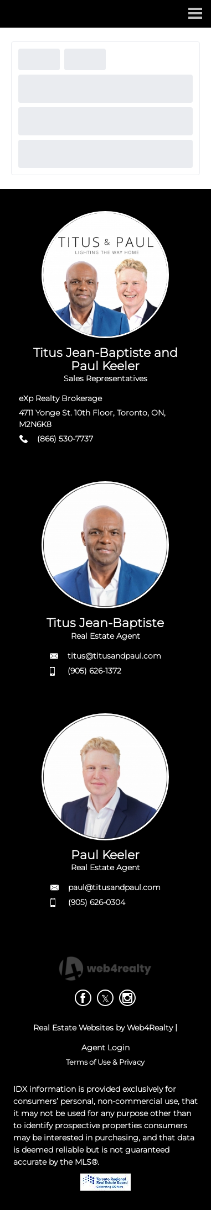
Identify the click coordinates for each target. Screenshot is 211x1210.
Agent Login (105, 1048)
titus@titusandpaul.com (114, 656)
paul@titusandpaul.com (114, 887)
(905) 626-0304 (96, 902)
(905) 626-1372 (94, 671)
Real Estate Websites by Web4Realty (103, 1028)
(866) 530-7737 (65, 439)
